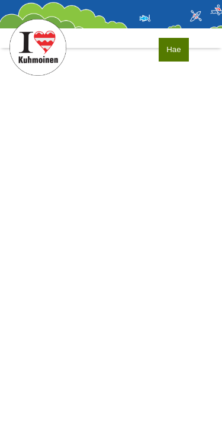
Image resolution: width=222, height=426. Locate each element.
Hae (173, 49)
